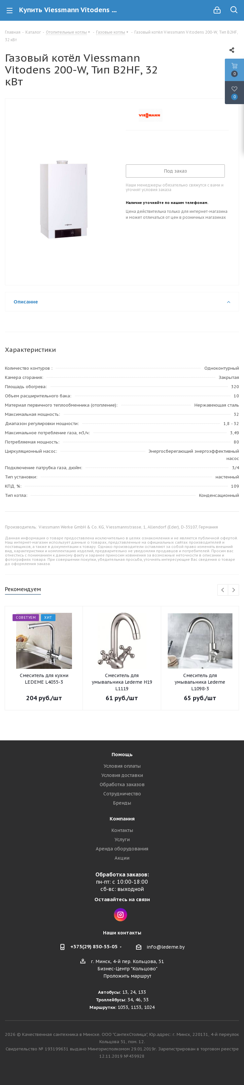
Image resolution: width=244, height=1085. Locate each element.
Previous (223, 590)
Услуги (122, 839)
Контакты (122, 830)
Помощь (122, 754)
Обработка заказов (122, 784)
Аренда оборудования (122, 849)
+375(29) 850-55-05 (94, 946)
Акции (122, 858)
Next (233, 590)
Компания (122, 818)
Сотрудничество (122, 794)
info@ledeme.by (166, 947)
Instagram (120, 914)
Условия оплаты (122, 766)
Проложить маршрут (127, 976)
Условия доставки (122, 775)
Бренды (122, 803)
